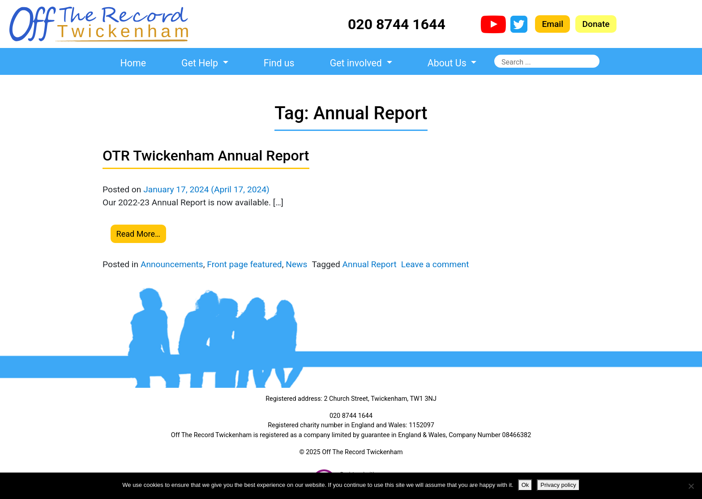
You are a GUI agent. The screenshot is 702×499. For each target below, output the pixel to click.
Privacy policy (558, 485)
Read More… (138, 234)
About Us (448, 63)
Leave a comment (435, 264)
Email (552, 24)
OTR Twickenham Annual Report (206, 155)
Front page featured (244, 264)
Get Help (200, 63)
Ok (525, 485)
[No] (690, 486)
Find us (279, 63)
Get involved (357, 63)
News (296, 264)
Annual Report (369, 264)
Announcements (172, 264)
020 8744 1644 (396, 24)
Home (133, 63)
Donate (595, 24)
